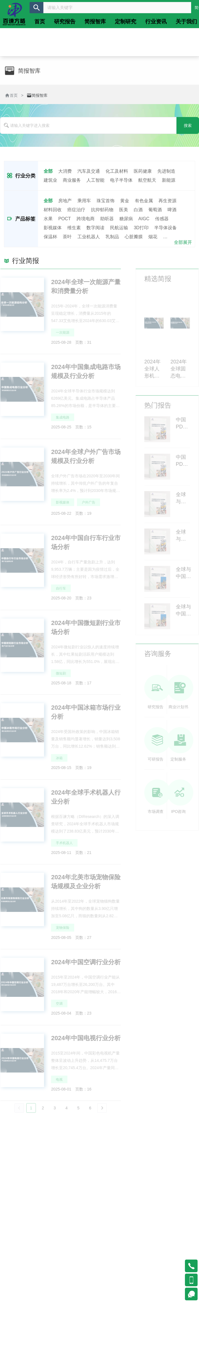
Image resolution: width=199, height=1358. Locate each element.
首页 (13, 95)
